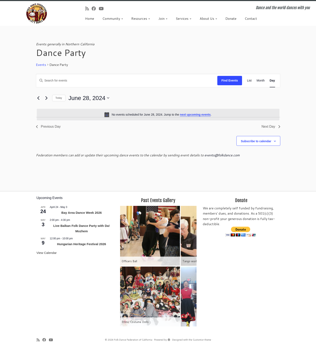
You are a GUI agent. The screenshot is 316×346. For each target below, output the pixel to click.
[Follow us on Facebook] (95, 8)
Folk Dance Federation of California (133, 339)
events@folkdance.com (222, 155)
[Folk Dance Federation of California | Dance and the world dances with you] (36, 13)
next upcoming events (195, 114)
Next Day (271, 126)
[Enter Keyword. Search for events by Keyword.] (126, 80)
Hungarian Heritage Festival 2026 (81, 244)
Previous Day (48, 126)
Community (112, 18)
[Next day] (46, 97)
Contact (251, 18)
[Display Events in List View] (249, 80)
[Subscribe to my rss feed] (88, 8)
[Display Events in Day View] (272, 80)
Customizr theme (202, 339)
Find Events (229, 80)
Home (89, 18)
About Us (208, 18)
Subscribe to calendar (256, 141)
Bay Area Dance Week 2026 (81, 212)
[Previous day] (38, 97)
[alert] (158, 114)
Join (162, 18)
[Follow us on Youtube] (102, 8)
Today (58, 97)
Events (41, 64)
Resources (140, 18)
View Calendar (47, 253)
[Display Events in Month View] (261, 80)
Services (183, 18)
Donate (230, 18)
